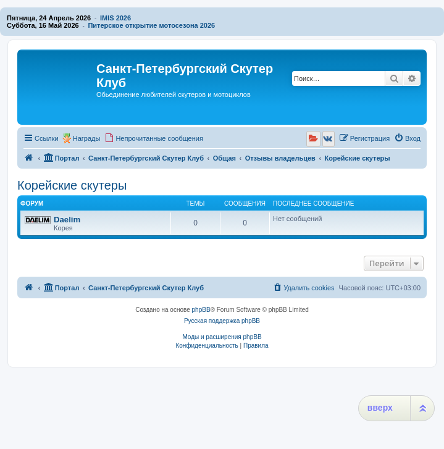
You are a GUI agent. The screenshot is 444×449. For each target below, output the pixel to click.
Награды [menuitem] (87, 138)
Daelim (67, 219)
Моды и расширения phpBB (221, 337)
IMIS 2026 (115, 18)
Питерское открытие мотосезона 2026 (151, 25)
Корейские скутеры (72, 185)
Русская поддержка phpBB (222, 320)
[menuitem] (153, 138)
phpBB (201, 309)
